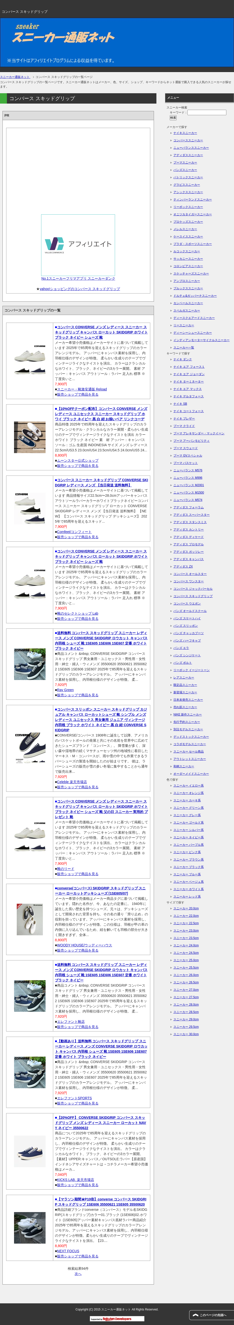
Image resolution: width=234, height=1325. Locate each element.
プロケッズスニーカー (188, 221)
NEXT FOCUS (68, 1251)
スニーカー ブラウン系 (188, 859)
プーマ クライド (184, 426)
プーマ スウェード (185, 448)
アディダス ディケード (188, 537)
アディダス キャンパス (188, 559)
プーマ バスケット (185, 463)
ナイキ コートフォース (188, 411)
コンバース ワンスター (188, 581)
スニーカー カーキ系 (187, 800)
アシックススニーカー (188, 192)
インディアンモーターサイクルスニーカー (201, 340)
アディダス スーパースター (191, 514)
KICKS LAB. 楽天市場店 (75, 1180)
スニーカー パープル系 (188, 845)
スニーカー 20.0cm (186, 908)
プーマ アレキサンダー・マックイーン (198, 433)
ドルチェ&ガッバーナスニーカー (195, 295)
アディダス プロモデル (188, 544)
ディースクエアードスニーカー (194, 318)
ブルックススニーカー (188, 288)
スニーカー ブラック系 (188, 867)
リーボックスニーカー (188, 207)
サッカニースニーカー (188, 258)
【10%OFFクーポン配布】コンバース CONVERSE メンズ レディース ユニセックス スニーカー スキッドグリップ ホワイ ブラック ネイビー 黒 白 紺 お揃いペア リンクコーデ (101, 414)
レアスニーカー (183, 677)
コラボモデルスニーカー (189, 744)
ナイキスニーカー (185, 133)
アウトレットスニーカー (189, 759)
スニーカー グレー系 (187, 815)
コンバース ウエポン (187, 603)
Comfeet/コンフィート (74, 532)
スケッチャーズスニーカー (191, 273)
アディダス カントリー (188, 529)
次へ (78, 1274)
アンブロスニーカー (186, 281)
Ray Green (65, 690)
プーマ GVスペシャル (187, 455)
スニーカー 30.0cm (186, 1034)
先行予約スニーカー (186, 722)
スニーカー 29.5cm (186, 1027)
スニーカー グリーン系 (188, 808)
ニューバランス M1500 (188, 492)
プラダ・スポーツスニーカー (192, 244)
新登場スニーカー (185, 692)
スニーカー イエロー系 (188, 785)
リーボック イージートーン (191, 670)
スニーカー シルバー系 (188, 830)
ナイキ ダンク (182, 359)
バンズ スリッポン (185, 625)
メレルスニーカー (185, 229)
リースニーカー (183, 325)
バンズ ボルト (182, 662)
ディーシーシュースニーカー (192, 332)
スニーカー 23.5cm (186, 938)
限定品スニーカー (185, 685)
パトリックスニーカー (188, 177)
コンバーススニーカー (188, 140)
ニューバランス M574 (187, 500)
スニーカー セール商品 (188, 751)
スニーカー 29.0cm (186, 1019)
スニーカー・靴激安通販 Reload (82, 389)
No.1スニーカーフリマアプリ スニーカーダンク (78, 278)
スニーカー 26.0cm (186, 975)
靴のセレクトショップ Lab (77, 613)
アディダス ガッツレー (188, 551)
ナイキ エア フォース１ (189, 366)
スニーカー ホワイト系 (188, 889)
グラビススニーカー (186, 184)
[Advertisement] (78, 169)
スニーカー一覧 (183, 347)
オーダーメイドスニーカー (191, 773)
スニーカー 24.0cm (186, 945)
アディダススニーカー (188, 155)
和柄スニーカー (183, 766)
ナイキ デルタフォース (188, 396)
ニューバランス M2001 (188, 485)
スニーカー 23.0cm (186, 930)
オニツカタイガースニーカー (192, 214)
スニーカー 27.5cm (186, 997)
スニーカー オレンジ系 (188, 793)
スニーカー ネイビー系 (188, 837)
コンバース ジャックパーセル (193, 588)
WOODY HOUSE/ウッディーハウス (84, 945)
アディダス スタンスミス (190, 522)
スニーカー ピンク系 (187, 852)
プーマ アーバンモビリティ (191, 440)
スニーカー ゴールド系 (188, 822)
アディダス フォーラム (188, 507)
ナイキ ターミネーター (188, 381)
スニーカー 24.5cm (186, 953)
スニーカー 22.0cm (186, 916)
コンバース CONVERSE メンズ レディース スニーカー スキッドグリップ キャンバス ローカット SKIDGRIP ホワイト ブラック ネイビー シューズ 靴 (101, 332)
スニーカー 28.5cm (186, 1012)
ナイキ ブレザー (184, 418)
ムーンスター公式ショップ (78, 460)
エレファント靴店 (71, 1022)
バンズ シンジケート (187, 655)
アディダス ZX (183, 566)
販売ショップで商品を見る (78, 394)
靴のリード (65, 869)
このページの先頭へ (213, 1315)
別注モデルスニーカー (188, 729)
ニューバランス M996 (187, 477)
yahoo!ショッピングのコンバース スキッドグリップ (80, 289)
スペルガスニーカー (186, 310)
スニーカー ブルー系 (187, 874)
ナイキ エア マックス (187, 389)
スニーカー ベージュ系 (188, 881)
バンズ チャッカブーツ (188, 633)
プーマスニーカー (185, 162)
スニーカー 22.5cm (186, 923)
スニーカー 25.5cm (186, 967)
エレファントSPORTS (74, 1098)
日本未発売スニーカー (188, 699)
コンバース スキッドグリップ (193, 596)
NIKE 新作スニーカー (187, 714)
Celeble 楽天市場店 (72, 782)
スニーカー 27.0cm (186, 990)
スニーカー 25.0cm (186, 960)
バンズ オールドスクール (190, 611)
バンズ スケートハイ (187, 618)
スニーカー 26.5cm (186, 982)
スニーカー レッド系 (187, 896)
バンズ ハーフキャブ (187, 640)
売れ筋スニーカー (185, 707)
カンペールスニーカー (188, 303)
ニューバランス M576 (187, 470)
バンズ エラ (181, 648)
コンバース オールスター (190, 574)
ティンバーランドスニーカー (192, 199)
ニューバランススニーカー (191, 147)
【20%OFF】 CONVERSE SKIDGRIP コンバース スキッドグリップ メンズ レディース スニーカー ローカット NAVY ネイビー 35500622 (100, 1123)
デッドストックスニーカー (191, 736)
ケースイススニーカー (188, 236)
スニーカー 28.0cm (186, 1004)
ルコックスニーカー (186, 251)
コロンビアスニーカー (188, 266)
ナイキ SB (180, 403)
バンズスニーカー (185, 170)
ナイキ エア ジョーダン (189, 374)
